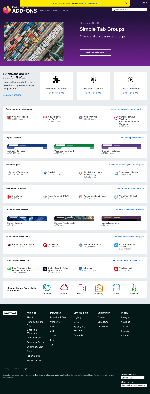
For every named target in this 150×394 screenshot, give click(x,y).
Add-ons (31, 312)
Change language (128, 374)
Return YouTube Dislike (23, 244)
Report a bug (33, 356)
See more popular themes (132, 137)
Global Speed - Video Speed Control (58, 269)
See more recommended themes (129, 209)
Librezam (88, 268)
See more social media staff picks (128, 236)
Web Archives (90, 117)
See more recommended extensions (127, 109)
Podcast (125, 335)
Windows (55, 322)
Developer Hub (34, 337)
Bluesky (125, 331)
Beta (76, 322)
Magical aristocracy (111, 223)
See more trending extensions (130, 188)
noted (26, 375)
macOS (54, 326)
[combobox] (129, 9)
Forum (30, 351)
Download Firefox (59, 317)
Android (54, 335)
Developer (102, 326)
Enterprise (79, 335)
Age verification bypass (95, 196)
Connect (101, 317)
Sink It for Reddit (20, 117)
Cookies (16, 369)
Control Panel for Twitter (127, 245)
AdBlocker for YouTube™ (54, 118)
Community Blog (35, 346)
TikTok (124, 326)
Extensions (45, 10)
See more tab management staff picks (126, 164)
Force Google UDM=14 (58, 196)
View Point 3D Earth (128, 196)
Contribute (102, 322)
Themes (56, 10)
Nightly (77, 317)
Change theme (127, 382)
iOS (52, 331)
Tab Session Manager (129, 172)
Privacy (6, 369)
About (30, 317)
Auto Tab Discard (20, 172)
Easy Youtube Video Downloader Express (22, 269)
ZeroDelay (17, 196)
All (51, 344)
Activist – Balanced (16, 151)
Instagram (126, 317)
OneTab (51, 172)
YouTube (125, 322)
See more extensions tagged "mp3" (128, 260)
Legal (25, 369)
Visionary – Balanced (64, 151)
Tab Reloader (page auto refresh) (93, 173)
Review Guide (34, 360)
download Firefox (89, 3)
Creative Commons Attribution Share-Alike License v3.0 (86, 375)
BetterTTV (53, 244)
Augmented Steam (92, 244)
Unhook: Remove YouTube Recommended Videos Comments (130, 120)
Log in (144, 3)
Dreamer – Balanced (111, 151)
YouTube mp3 (125, 268)
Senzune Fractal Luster (65, 223)
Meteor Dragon (14, 223)
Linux (53, 340)
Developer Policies (36, 342)
